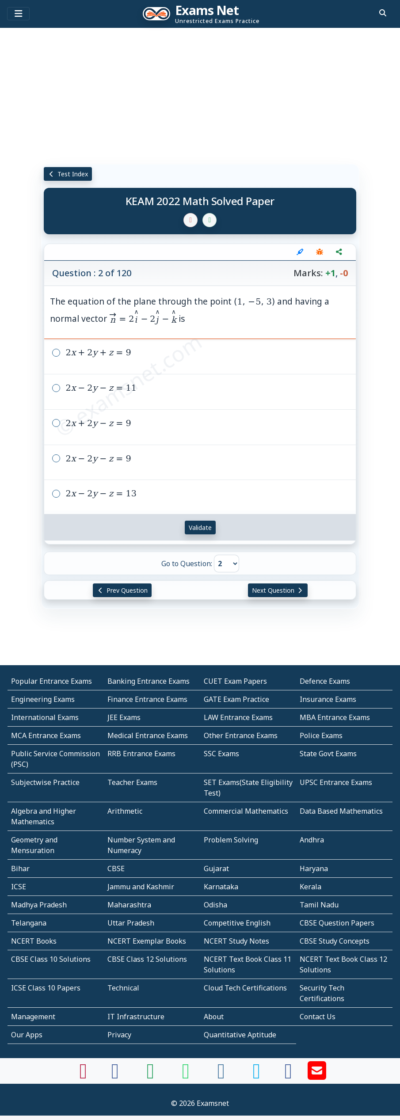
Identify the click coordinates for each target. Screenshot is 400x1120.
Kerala (310, 886)
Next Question (278, 590)
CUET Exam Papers (235, 681)
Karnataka (221, 886)
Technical (123, 988)
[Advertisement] (200, 95)
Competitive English (237, 923)
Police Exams (321, 735)
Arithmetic (124, 811)
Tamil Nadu (319, 905)
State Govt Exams (328, 753)
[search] (383, 12)
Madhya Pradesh (39, 905)
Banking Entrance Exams (148, 681)
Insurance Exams (328, 699)
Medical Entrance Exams (147, 735)
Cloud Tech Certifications (245, 988)
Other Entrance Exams (241, 735)
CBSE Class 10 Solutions (51, 959)
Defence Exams (325, 681)
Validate (200, 527)
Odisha (215, 905)
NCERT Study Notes (236, 941)
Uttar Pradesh (130, 923)
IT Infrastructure (135, 1016)
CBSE (116, 868)
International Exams (45, 717)
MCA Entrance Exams (46, 735)
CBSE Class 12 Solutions (147, 959)
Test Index (68, 174)
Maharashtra (129, 905)
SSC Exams (221, 753)
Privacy (119, 1035)
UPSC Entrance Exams (336, 782)
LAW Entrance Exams (238, 717)
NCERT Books (34, 941)
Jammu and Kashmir (140, 886)
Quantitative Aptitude (240, 1035)
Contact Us (317, 1016)
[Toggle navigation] (18, 13)
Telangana (28, 923)
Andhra (312, 840)
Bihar (20, 868)
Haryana (314, 868)
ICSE (18, 886)
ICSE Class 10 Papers (45, 988)
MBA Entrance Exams (335, 717)
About (214, 1016)
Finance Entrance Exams (147, 699)
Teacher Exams (132, 782)
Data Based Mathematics (341, 811)
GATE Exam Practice (236, 699)
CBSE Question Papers (337, 923)
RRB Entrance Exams (141, 753)
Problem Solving (231, 840)
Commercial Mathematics (246, 811)
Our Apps (26, 1035)
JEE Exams (124, 717)
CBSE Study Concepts (335, 941)
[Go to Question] (226, 563)
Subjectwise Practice (45, 782)
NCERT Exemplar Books (146, 941)
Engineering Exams (43, 699)
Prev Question (122, 590)
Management (33, 1016)
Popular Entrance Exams (51, 681)
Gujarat (216, 868)
